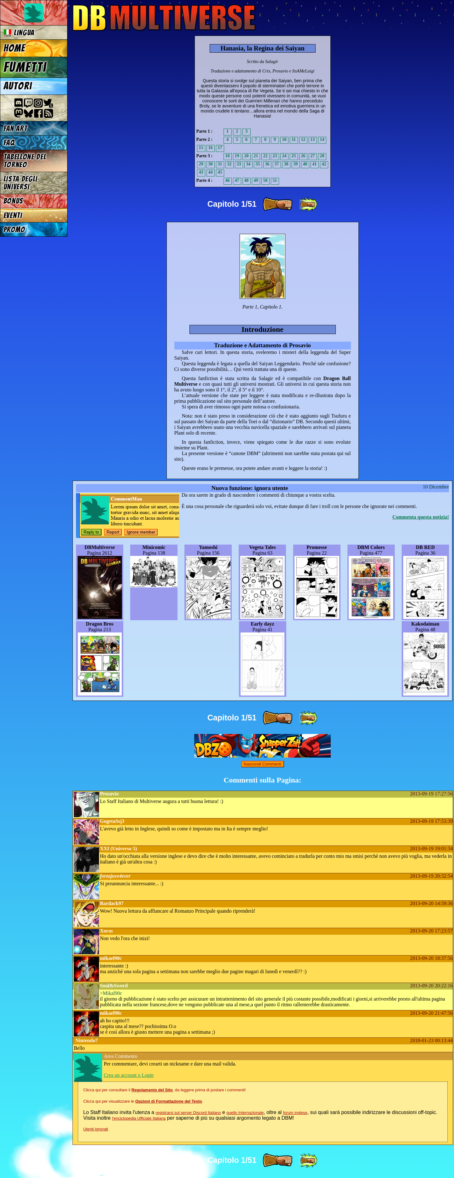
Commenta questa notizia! (420, 517)
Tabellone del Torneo (24, 161)
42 (324, 164)
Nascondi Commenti (263, 764)
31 (220, 164)
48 (246, 180)
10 (284, 139)
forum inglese (295, 1112)
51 (275, 180)
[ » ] (277, 204)
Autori (17, 86)
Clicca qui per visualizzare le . (143, 1101)
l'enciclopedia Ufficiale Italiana (139, 1118)
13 (313, 139)
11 (294, 139)
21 (256, 155)
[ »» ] (308, 204)
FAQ (9, 143)
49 (256, 180)
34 (248, 164)
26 (303, 155)
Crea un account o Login (129, 1075)
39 (296, 164)
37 (277, 164)
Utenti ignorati (95, 1129)
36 (267, 164)
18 (227, 155)
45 (220, 172)
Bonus (13, 201)
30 (210, 164)
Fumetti (25, 67)
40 (305, 164)
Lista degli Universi (20, 183)
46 (227, 180)
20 (246, 155)
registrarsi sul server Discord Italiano (188, 1112)
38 (286, 164)
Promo (14, 230)
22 (265, 155)
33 (239, 164)
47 (237, 180)
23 (275, 155)
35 (258, 164)
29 (201, 164)
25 (294, 155)
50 (265, 180)
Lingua (19, 33)
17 (220, 147)
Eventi (12, 215)
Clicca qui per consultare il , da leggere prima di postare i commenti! (164, 1090)
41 (314, 164)
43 (201, 172)
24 (284, 155)
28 (322, 155)
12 (303, 139)
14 (322, 139)
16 (210, 147)
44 (210, 172)
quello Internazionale (245, 1112)
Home (14, 48)
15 (201, 147)
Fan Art (15, 128)
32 (229, 164)
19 (237, 155)
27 (313, 155)
